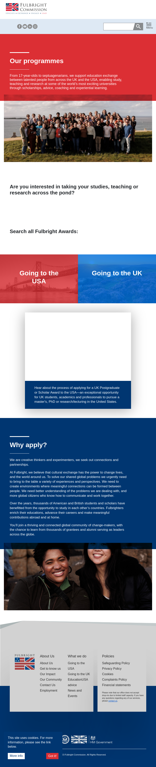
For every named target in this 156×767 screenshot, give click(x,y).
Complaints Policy (114, 679)
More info (16, 755)
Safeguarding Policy (116, 663)
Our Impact (47, 674)
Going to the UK (79, 674)
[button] (149, 26)
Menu (149, 27)
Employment (48, 690)
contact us (112, 701)
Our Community (51, 679)
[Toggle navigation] (149, 25)
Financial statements (116, 685)
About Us (46, 663)
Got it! (52, 756)
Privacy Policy (112, 668)
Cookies (107, 674)
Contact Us (47, 685)
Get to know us (50, 668)
